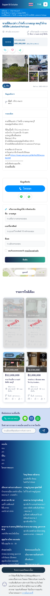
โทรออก (25, 188)
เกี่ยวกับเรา (29, 559)
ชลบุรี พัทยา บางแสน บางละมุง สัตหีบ (14, 13)
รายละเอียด (9, 114)
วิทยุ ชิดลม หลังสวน (31, 474)
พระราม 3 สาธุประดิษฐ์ (33, 500)
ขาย (3, 448)
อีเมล (7, 238)
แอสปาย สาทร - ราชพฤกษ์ (33, 534)
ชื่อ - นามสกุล (10, 213)
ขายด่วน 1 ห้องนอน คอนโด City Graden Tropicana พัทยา (36, 381)
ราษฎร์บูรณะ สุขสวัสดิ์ (32, 487)
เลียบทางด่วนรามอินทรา (12, 487)
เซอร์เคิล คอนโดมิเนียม (10, 533)
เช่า (3, 451)
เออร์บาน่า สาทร (7, 511)
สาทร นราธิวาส (8, 500)
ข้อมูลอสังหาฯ (10, 94)
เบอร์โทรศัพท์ (11, 226)
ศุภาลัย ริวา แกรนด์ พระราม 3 (34, 504)
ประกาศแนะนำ (15, 11)
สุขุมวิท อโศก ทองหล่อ (11, 539)
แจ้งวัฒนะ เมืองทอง (9, 557)
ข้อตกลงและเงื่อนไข (32, 549)
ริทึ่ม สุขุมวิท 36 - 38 (9, 543)
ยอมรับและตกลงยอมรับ (16, 251)
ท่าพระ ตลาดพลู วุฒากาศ (34, 526)
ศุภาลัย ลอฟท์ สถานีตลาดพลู (34, 531)
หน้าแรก (4, 11)
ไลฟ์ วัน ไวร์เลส (29, 482)
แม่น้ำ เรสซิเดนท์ (8, 504)
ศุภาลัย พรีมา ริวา (29, 521)
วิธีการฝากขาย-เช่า (32, 564)
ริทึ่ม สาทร (5, 507)
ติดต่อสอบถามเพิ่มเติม (11, 413)
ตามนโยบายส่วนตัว (32, 251)
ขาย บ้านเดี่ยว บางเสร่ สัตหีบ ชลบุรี (12, 380)
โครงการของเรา (8, 467)
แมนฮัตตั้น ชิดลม (29, 478)
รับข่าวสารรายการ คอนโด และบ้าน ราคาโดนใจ (21, 425)
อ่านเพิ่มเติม (10, 166)
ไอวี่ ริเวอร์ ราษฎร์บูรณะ (32, 491)
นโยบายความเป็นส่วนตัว (34, 554)
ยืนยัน (25, 259)
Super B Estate (10, 4)
